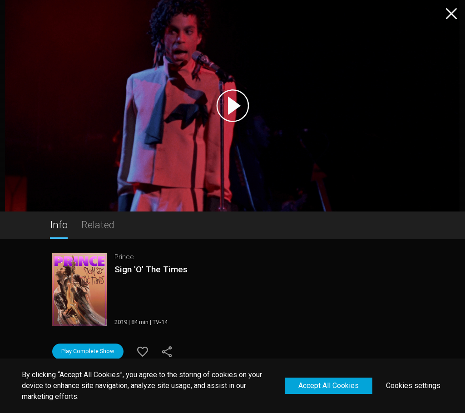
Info (59, 225)
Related (97, 225)
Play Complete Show (87, 351)
